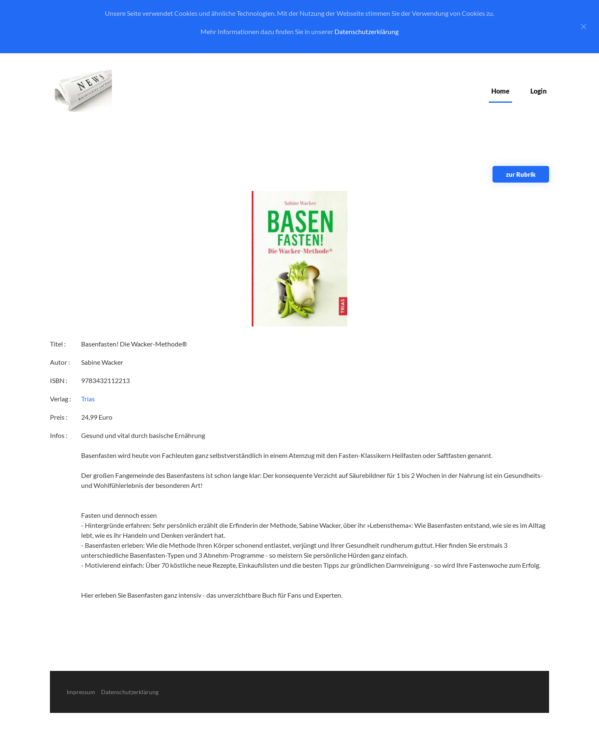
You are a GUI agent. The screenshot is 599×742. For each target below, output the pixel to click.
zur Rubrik (521, 174)
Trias (88, 399)
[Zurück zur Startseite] (81, 91)
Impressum (81, 691)
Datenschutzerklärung (366, 31)
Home (500, 91)
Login (538, 91)
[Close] (584, 27)
